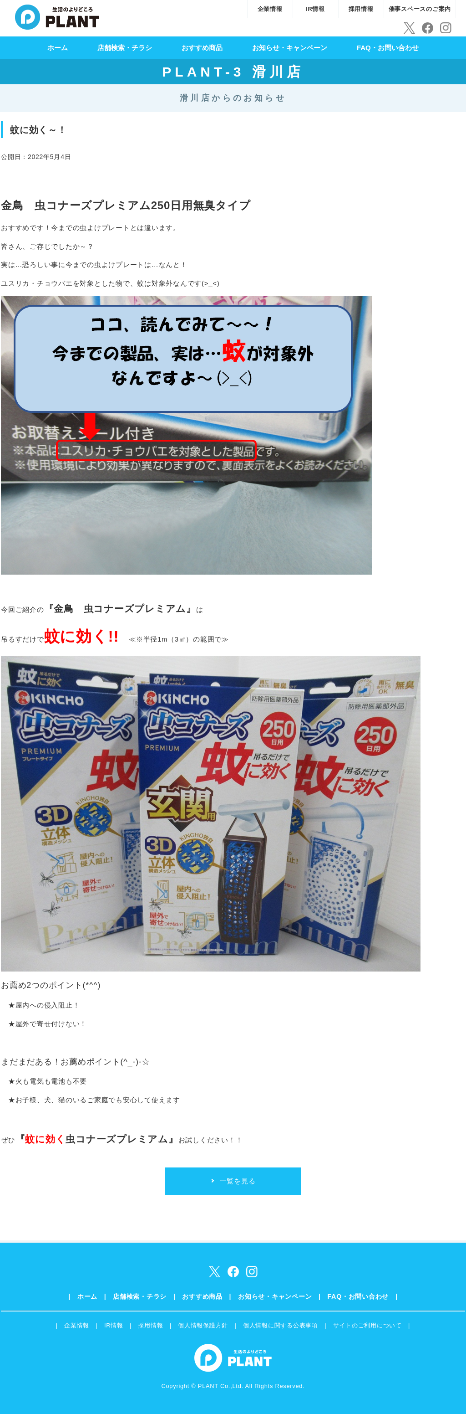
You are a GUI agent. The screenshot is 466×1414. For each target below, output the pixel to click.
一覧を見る (238, 1181)
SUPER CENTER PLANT (57, 16)
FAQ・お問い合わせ (388, 47)
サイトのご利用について (367, 1325)
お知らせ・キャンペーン (289, 47)
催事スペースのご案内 (420, 8)
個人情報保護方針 (203, 1325)
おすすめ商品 (202, 47)
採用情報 (361, 8)
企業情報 (270, 8)
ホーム (57, 47)
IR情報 (315, 8)
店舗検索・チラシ (124, 47)
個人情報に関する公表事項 (280, 1325)
